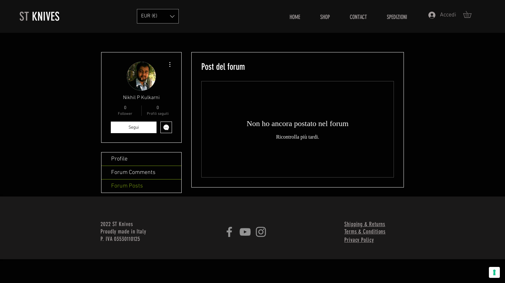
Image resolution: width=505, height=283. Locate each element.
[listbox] (158, 16)
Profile (119, 159)
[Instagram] (261, 232)
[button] (470, 14)
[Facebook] (229, 232)
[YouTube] (245, 232)
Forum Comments (133, 172)
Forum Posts (127, 186)
